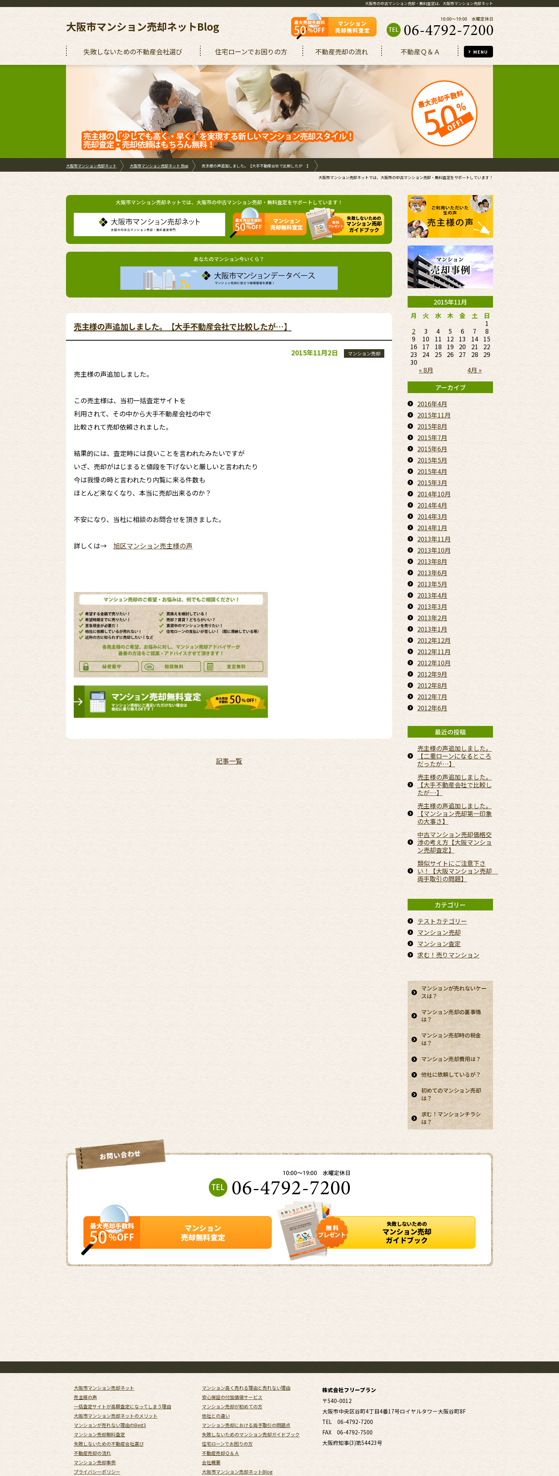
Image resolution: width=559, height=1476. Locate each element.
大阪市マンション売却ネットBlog (142, 26)
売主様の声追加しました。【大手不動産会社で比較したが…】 (183, 326)
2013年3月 (432, 606)
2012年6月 (432, 707)
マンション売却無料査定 (99, 1399)
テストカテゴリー (442, 921)
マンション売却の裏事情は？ (452, 1019)
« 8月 (426, 369)
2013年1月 (432, 629)
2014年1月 (432, 527)
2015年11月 (434, 414)
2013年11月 (434, 538)
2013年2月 (432, 617)
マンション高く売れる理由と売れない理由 (246, 1353)
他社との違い (216, 1381)
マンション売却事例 (95, 1427)
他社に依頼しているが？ (449, 1095)
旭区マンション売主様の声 (153, 545)
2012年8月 (432, 685)
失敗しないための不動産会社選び (109, 1409)
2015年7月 (432, 437)
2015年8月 (432, 426)
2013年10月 (434, 550)
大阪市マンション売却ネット (91, 166)
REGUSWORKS (480, 1458)
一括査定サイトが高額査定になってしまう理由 (122, 1371)
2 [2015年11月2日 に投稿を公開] (413, 331)
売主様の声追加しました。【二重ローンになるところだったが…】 (454, 755)
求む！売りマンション (448, 954)
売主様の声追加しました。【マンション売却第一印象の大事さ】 (454, 813)
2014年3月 (432, 516)
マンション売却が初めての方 (232, 1371)
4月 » (474, 369)
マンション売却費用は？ (449, 1070)
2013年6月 (432, 572)
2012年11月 (434, 651)
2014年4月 (432, 505)
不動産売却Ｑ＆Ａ (220, 1418)
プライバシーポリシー (97, 1437)
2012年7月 (432, 696)
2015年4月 (432, 471)
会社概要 (211, 1427)
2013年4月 (432, 595)
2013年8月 (432, 561)
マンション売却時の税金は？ (452, 1044)
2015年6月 (432, 448)
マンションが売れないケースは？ (452, 993)
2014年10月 (434, 493)
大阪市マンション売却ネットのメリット (116, 1381)
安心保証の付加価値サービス (232, 1362)
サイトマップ (88, 1446)
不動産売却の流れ (92, 1418)
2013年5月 (432, 583)
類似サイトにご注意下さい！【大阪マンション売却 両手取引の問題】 (455, 870)
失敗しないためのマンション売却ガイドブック (251, 1399)
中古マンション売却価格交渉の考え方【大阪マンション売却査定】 (454, 842)
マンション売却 (364, 353)
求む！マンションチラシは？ (452, 1146)
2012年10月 (434, 662)
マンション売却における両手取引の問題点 (246, 1390)
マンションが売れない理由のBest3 (110, 1390)
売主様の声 (85, 1362)
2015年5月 (432, 460)
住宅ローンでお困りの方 (227, 1409)
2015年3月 (432, 482)
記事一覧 (229, 761)
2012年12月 (434, 640)
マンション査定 (439, 943)
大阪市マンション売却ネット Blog (159, 166)
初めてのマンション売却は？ (452, 1121)
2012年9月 (432, 674)
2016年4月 (432, 403)
